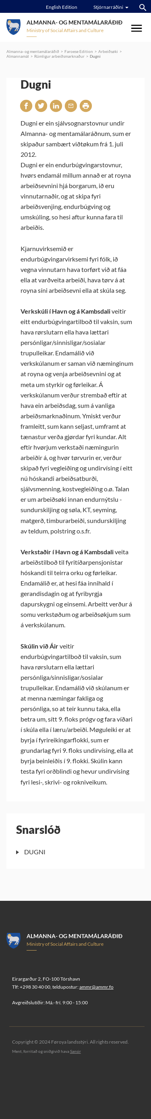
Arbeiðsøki (108, 51)
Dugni (95, 56)
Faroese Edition (78, 51)
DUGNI (35, 851)
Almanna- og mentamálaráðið (32, 51)
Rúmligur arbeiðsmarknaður (59, 56)
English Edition (61, 7)
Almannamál (17, 56)
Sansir (75, 1051)
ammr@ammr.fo (96, 987)
